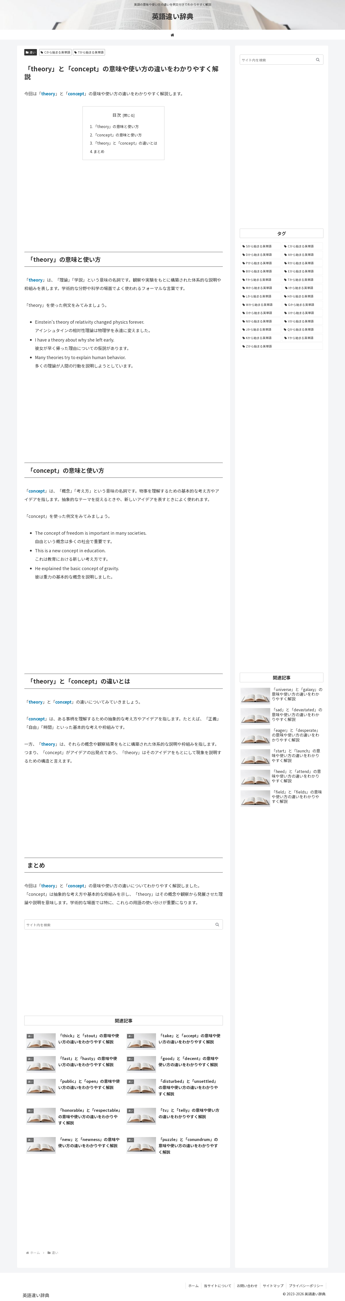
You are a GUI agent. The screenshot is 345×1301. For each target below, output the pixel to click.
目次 (116, 115)
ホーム (193, 1285)
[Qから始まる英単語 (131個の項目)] (302, 329)
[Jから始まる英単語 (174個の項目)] (260, 329)
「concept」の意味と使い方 (117, 134)
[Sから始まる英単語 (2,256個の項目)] (260, 246)
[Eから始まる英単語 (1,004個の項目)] (302, 271)
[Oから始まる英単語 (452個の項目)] (260, 313)
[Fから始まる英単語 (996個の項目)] (260, 279)
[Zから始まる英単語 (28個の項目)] (281, 346)
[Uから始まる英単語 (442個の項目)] (302, 313)
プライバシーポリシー (306, 1285)
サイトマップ (273, 1285)
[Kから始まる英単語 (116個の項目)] (260, 338)
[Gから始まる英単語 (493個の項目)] (302, 304)
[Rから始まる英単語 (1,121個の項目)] (302, 263)
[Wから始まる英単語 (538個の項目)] (260, 304)
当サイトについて (218, 1285)
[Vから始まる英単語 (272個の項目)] (302, 321)
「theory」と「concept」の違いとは (125, 143)
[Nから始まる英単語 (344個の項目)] (260, 321)
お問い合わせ (247, 1285)
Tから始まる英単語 (89, 52)
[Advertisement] (123, 202)
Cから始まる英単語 (55, 52)
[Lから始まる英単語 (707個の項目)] (260, 296)
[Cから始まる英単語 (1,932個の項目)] (302, 246)
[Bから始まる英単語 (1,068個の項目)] (260, 271)
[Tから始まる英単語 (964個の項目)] (302, 279)
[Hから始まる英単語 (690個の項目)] (302, 296)
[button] (217, 924)
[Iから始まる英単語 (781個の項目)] (303, 288)
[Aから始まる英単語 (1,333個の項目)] (302, 254)
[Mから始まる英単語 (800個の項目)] (261, 288)
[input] (123, 924)
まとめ (99, 151)
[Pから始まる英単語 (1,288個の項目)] (260, 263)
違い (31, 52)
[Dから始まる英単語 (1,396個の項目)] (260, 254)
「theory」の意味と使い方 (116, 126)
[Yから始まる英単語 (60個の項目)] (302, 338)
